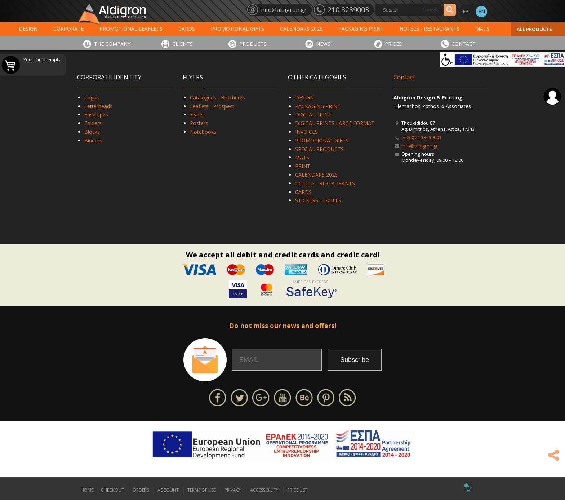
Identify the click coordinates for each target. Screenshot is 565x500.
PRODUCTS (253, 43)
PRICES (393, 43)
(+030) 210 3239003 (421, 137)
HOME (87, 490)
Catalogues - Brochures (217, 97)
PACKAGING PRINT (361, 28)
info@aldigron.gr (419, 145)
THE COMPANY (112, 43)
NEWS (323, 43)
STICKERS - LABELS (318, 200)
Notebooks (203, 131)
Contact (404, 77)
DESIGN (28, 28)
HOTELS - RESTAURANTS (429, 28)
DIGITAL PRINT (313, 114)
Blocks (92, 131)
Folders (93, 123)
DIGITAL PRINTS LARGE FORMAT (334, 123)
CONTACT (463, 43)
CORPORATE (68, 28)
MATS (482, 28)
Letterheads (98, 106)
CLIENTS (182, 43)
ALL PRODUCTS (534, 29)
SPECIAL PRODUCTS (319, 149)
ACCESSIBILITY (264, 490)
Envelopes (96, 114)
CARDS (186, 28)
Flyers (197, 114)
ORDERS (141, 490)
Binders (93, 140)
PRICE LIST (297, 490)
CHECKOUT (112, 490)
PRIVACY (232, 490)
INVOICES (306, 131)
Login (552, 97)
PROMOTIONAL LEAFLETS (131, 28)
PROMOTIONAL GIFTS (237, 28)
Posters (199, 123)
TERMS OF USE (201, 490)
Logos (91, 97)
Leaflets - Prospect (212, 106)
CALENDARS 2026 (301, 28)
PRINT (302, 166)
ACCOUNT (168, 490)
